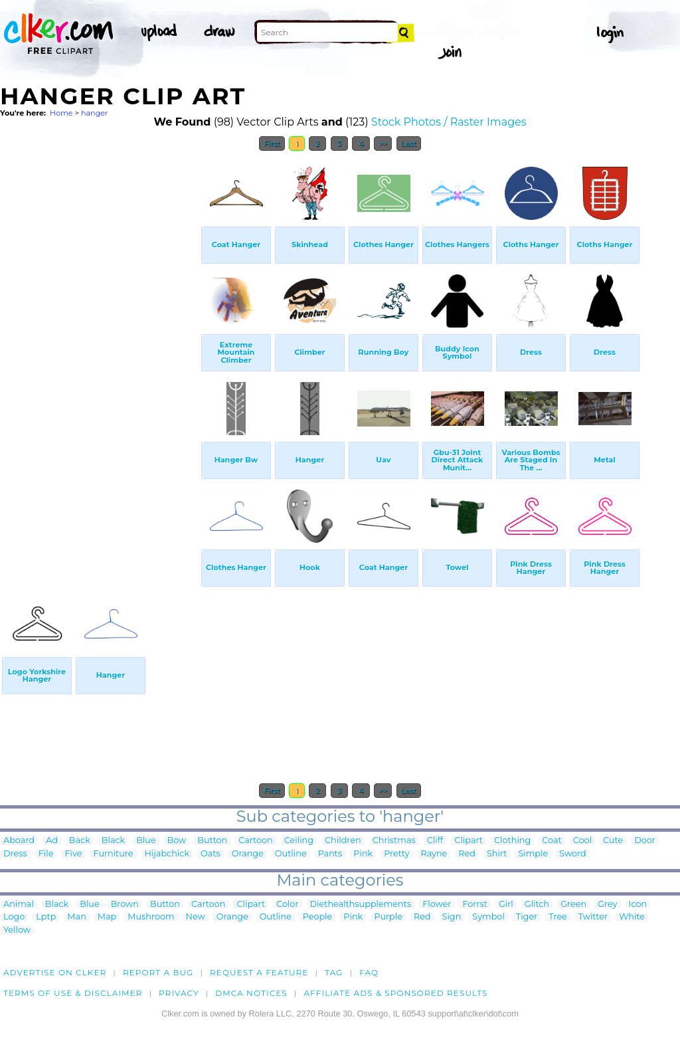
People (318, 917)
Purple (388, 917)
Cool (582, 840)
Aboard (19, 840)
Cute (613, 840)
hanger (94, 113)
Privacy (179, 993)
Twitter (593, 917)
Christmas (394, 840)
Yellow (17, 930)
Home (61, 113)
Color (287, 904)
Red (466, 854)
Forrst (474, 904)
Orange (248, 854)
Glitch (537, 904)
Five (73, 854)
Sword (572, 854)
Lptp (46, 917)
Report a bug (158, 972)
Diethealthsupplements (361, 904)
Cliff (435, 840)
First (272, 143)
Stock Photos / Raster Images (449, 122)
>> (383, 143)
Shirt (497, 854)
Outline (291, 854)
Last (408, 143)
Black (113, 840)
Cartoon (255, 840)
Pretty (396, 854)
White (632, 917)
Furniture (113, 854)
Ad (52, 840)
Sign (452, 917)
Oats (210, 854)
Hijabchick (167, 854)
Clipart (468, 840)
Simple (533, 854)
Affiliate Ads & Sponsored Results (395, 993)
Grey (607, 904)
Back (79, 840)
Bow (177, 840)
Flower (436, 904)
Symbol (488, 917)
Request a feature (259, 972)
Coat (552, 840)
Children (343, 840)
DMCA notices (251, 993)
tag (334, 972)
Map (107, 917)
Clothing (512, 840)
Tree (558, 917)
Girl (506, 904)
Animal (18, 904)
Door (644, 840)
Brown (125, 904)
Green (573, 904)
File (46, 854)
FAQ (369, 972)
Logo (14, 917)
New (195, 917)
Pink (363, 854)
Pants (330, 854)
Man (76, 917)
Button (212, 840)
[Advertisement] (99, 357)
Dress (15, 854)
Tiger (526, 917)
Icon (638, 904)
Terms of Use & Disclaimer (73, 993)
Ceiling (298, 840)
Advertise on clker (54, 972)
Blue (145, 840)
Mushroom (151, 917)
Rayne (434, 854)
